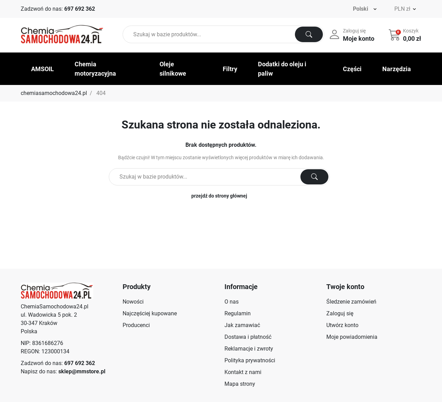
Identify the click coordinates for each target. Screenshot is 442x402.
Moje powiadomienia (351, 337)
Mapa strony (239, 384)
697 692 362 (79, 9)
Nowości (133, 301)
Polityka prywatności (249, 360)
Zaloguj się (339, 313)
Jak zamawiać (242, 325)
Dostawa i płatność (247, 337)
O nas (231, 301)
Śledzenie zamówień (351, 301)
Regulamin (237, 313)
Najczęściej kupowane (150, 313)
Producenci (136, 325)
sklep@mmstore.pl (81, 371)
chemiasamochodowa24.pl (54, 93)
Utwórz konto (342, 325)
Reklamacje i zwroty (248, 348)
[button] (405, 34)
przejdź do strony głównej (219, 196)
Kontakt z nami (242, 372)
